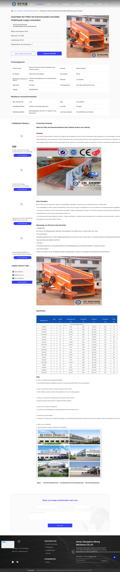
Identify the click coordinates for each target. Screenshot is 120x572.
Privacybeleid (31, 570)
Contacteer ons (77, 5)
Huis (31, 4)
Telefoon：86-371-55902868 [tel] (20, 548)
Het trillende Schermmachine (30, 11)
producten (19, 11)
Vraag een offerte (49, 53)
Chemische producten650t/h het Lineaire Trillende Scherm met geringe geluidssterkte (22, 254)
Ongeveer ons (66, 5)
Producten (40, 4)
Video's (49, 4)
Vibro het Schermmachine (92, 482)
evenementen (89, 4)
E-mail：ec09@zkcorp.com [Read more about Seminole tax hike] (20, 551)
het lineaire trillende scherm (50, 482)
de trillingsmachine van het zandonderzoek (71, 482)
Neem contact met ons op (23, 53)
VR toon (56, 5)
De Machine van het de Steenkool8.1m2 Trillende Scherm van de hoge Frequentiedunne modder (22, 220)
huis (14, 11)
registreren (104, 560)
